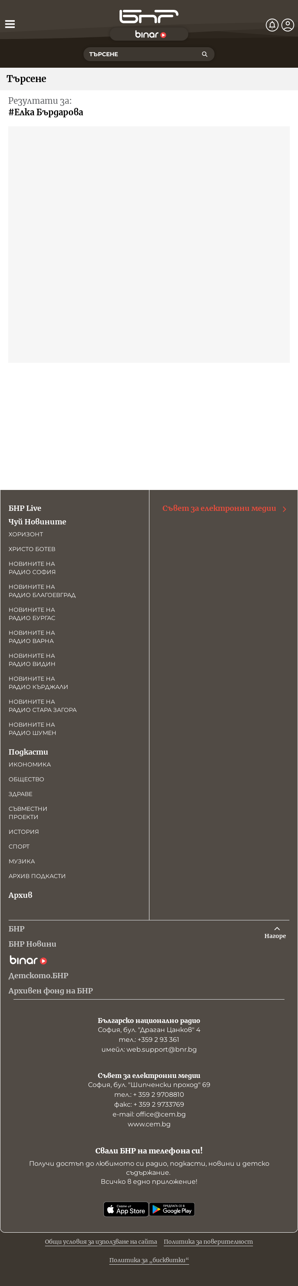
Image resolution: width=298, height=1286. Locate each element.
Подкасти (28, 752)
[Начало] (149, 16)
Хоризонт (26, 534)
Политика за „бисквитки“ (149, 1260)
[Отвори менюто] (10, 24)
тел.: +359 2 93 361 (149, 1039)
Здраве (20, 794)
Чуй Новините (37, 521)
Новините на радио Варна (32, 637)
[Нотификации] (272, 25)
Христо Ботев (32, 549)
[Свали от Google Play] (172, 1209)
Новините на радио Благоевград (42, 591)
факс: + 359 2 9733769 (149, 1104)
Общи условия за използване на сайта (101, 1241)
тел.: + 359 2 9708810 (149, 1094)
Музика (22, 861)
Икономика (30, 764)
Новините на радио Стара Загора (43, 706)
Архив (20, 895)
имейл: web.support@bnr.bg (149, 1049)
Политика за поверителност (208, 1241)
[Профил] (288, 25)
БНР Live (25, 508)
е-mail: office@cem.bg (149, 1114)
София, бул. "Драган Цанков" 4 (149, 1030)
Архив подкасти (37, 876)
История (24, 831)
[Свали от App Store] (126, 1209)
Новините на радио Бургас (32, 614)
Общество (26, 779)
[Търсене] (204, 54)
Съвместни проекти (28, 813)
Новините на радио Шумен (32, 729)
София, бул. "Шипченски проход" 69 (149, 1085)
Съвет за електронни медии (225, 508)
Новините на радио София (32, 568)
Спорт (19, 846)
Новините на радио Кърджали (38, 683)
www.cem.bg (149, 1124)
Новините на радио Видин (32, 660)
